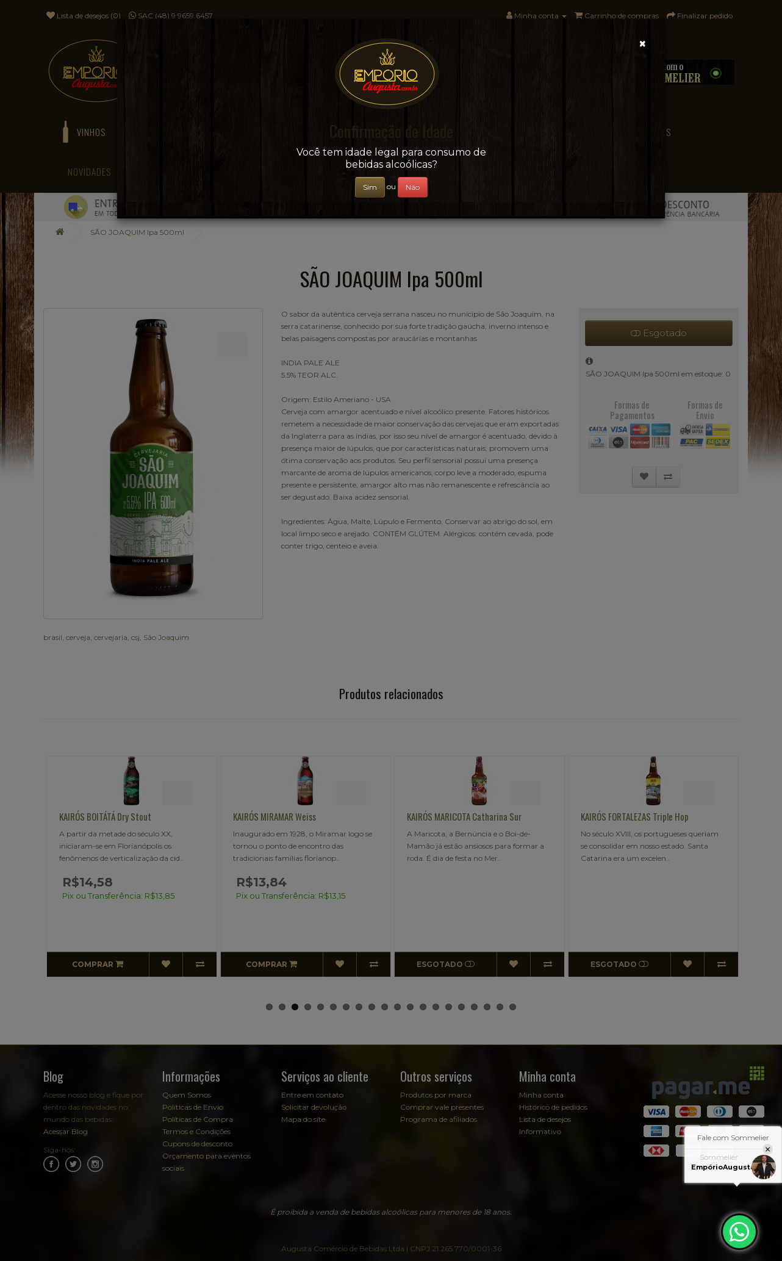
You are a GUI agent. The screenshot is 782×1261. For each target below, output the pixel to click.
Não (413, 187)
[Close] (643, 43)
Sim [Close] (370, 187)
